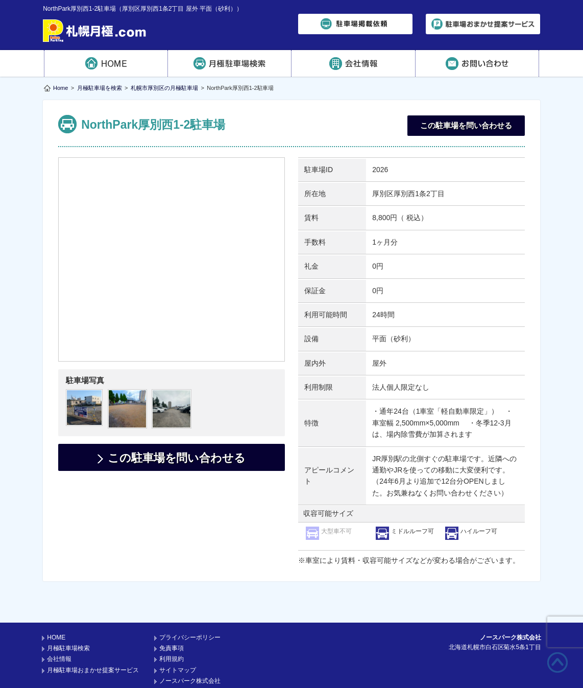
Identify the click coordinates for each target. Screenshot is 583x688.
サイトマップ (177, 644)
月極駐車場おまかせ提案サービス (93, 644)
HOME (106, 63)
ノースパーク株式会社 (190, 654)
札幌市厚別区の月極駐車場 (164, 88)
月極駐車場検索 (230, 63)
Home (60, 88)
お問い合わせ (478, 63)
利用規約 (171, 632)
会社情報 (354, 63)
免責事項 (171, 622)
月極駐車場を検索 (99, 88)
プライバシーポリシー (190, 611)
